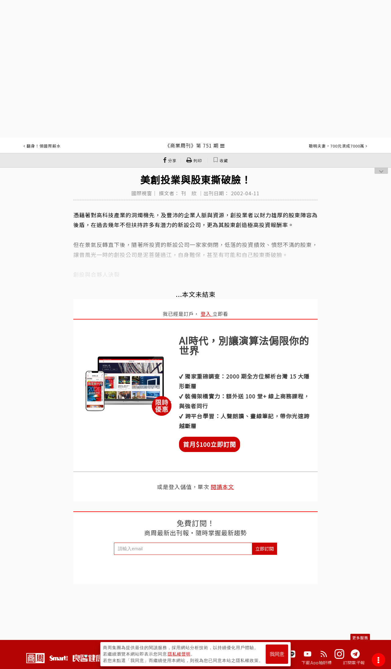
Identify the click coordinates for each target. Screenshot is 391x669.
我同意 (277, 654)
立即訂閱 (264, 548)
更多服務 (360, 637)
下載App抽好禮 (316, 663)
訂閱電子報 (354, 663)
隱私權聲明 (179, 654)
